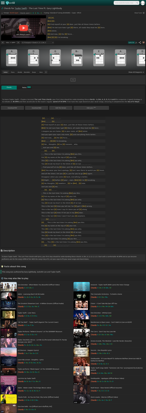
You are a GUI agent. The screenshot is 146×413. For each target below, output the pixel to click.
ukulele (20, 72)
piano (12, 72)
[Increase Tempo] (18, 42)
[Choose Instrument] (45, 72)
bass (41, 72)
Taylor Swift (21, 8)
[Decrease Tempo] (2, 42)
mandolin (27, 72)
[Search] (137, 3)
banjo (34, 72)
